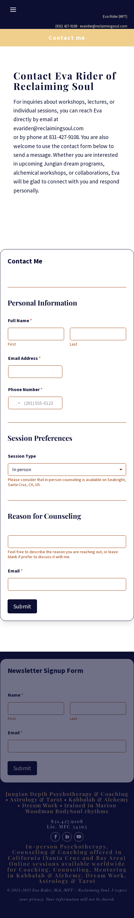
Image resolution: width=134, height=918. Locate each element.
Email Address (24, 358)
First (12, 344)
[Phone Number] (35, 403)
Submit (22, 606)
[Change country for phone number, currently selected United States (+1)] (15, 403)
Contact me (67, 37)
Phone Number (25, 389)
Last (73, 344)
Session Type (22, 456)
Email (15, 571)
